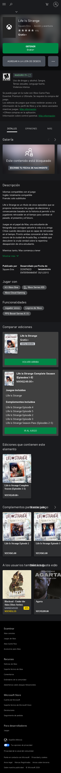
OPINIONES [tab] (31, 128)
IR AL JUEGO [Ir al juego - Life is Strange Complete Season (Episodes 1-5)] (30, 430)
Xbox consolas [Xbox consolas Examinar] (9, 633)
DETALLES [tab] (12, 128)
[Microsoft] (30, 2)
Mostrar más (11, 255)
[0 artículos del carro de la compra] (48, 4)
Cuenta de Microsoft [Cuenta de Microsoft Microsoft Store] (12, 700)
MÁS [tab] (49, 128)
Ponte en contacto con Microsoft (16, 757)
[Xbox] (8, 11)
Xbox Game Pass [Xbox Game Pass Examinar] (10, 644)
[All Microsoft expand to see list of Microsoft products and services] (4, 4)
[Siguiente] (55, 139)
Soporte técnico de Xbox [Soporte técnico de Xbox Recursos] (13, 669)
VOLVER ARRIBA (30, 361)
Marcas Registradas (22, 762)
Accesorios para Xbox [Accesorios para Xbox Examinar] (12, 649)
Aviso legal (8, 762)
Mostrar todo (37, 507)
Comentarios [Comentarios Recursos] (9, 674)
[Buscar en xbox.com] (11, 4)
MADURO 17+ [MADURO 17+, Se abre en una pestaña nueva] (23, 75)
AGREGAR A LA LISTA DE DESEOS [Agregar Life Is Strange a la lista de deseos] (24, 61)
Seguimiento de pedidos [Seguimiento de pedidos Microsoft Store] (13, 715)
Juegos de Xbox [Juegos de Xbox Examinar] (10, 638)
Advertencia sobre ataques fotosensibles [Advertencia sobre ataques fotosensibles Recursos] (20, 685)
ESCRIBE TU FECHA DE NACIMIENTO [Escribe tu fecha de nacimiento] (28, 168)
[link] (17, 476)
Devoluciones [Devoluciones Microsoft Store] (9, 710)
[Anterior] (48, 139)
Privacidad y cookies (39, 757)
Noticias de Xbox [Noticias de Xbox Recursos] (10, 664)
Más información (28, 109)
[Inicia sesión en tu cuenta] (56, 4)
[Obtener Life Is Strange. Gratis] (30, 48)
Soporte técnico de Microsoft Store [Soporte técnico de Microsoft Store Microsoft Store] (17, 705)
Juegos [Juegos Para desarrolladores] (6, 730)
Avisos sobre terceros (41, 762)
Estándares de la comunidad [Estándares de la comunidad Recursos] (15, 679)
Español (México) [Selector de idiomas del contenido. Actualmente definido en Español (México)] (15, 740)
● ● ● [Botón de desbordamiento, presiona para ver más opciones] (53, 61)
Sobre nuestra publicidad (14, 767)
